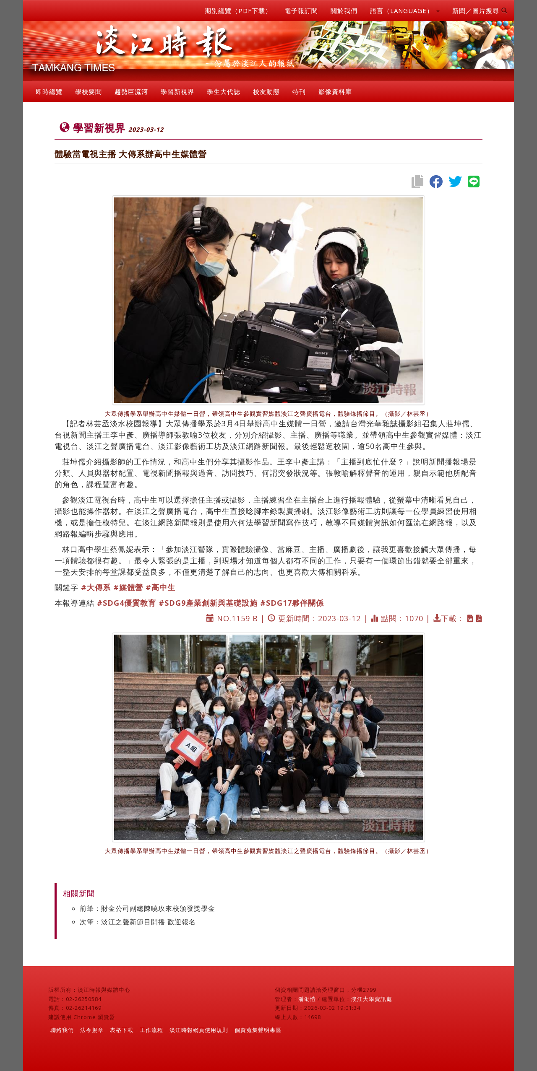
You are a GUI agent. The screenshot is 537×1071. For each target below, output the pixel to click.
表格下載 (121, 1030)
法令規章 (92, 1030)
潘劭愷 (307, 999)
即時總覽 (49, 91)
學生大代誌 (223, 91)
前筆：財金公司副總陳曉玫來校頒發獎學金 (147, 908)
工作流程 (151, 1030)
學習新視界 (177, 91)
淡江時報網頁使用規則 (198, 1030)
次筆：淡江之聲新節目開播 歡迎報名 (138, 921)
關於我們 (344, 10)
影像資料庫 (335, 91)
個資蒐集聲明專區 (258, 1030)
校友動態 (266, 91)
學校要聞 (88, 91)
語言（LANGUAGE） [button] (405, 10)
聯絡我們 (62, 1030)
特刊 (299, 91)
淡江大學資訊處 (371, 999)
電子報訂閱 (301, 10)
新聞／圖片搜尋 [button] (480, 10)
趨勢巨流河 (131, 91)
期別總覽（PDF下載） (238, 10)
